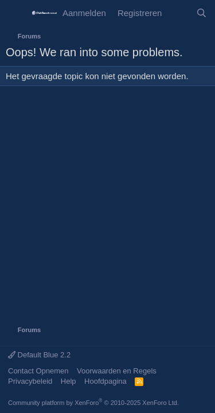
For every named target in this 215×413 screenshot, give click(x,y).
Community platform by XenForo (93, 402)
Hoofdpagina (105, 381)
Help (68, 381)
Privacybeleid (30, 381)
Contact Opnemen (38, 371)
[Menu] (15, 13)
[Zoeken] (201, 13)
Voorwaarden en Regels (117, 371)
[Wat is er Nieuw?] (178, 13)
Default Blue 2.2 (39, 354)
